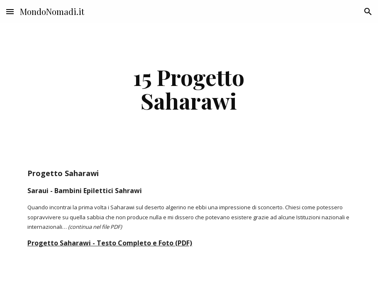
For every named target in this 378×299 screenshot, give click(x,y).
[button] (10, 11)
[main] (189, 88)
